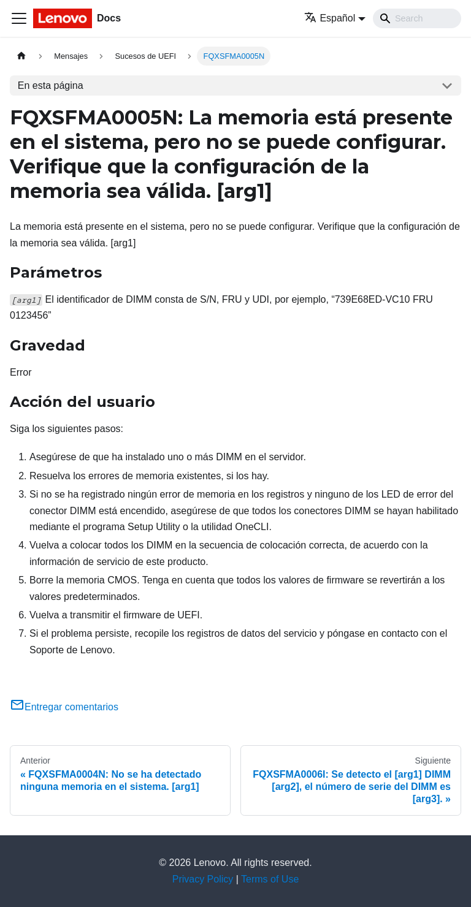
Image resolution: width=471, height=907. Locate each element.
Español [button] (329, 18)
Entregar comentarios (64, 707)
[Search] (417, 18)
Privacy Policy (203, 879)
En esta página (50, 85)
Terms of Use (270, 879)
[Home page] (21, 56)
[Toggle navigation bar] (19, 18)
